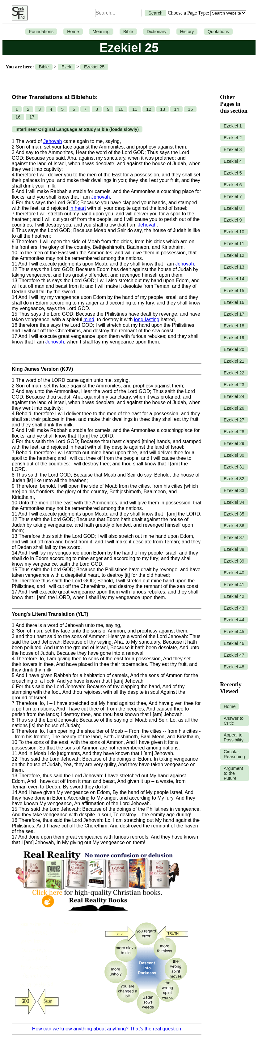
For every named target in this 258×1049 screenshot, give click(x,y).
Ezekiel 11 (234, 243)
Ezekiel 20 (234, 349)
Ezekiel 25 (94, 66)
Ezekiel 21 (234, 361)
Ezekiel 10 (234, 231)
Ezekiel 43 (234, 608)
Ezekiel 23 (234, 384)
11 (134, 109)
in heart (78, 208)
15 (190, 109)
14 (176, 109)
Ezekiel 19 (234, 337)
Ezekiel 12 (234, 255)
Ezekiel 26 (234, 408)
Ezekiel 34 (234, 502)
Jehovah (52, 141)
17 (31, 116)
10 (120, 109)
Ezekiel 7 (233, 196)
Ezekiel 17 (234, 314)
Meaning (101, 31)
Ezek (66, 66)
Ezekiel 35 (234, 514)
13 (162, 109)
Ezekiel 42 (234, 596)
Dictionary (157, 31)
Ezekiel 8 (233, 208)
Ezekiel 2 (233, 137)
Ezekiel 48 (234, 666)
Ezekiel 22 (234, 372)
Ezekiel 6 (233, 184)
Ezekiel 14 (234, 278)
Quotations (218, 31)
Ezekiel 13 (234, 267)
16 (17, 116)
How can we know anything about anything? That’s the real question (106, 1028)
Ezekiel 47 (234, 655)
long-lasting (146, 319)
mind (88, 319)
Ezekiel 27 (234, 419)
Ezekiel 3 (233, 149)
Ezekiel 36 (234, 525)
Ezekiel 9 (233, 220)
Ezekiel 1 (233, 125)
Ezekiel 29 (234, 443)
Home (73, 31)
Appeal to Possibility (233, 737)
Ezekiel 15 (234, 290)
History (187, 31)
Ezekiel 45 (234, 631)
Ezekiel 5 (233, 173)
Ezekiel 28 (234, 431)
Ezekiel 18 (234, 325)
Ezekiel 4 (233, 161)
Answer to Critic (233, 721)
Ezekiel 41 (234, 584)
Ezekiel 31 (234, 466)
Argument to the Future (233, 773)
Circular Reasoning (234, 754)
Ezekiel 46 (234, 643)
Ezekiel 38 (234, 549)
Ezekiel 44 (234, 619)
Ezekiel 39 (234, 561)
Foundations (41, 31)
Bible (128, 31)
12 (148, 109)
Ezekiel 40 (234, 572)
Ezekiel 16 (234, 302)
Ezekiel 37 (234, 537)
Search (155, 13)
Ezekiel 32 (234, 478)
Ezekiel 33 (234, 490)
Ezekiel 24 (234, 396)
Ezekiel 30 (234, 455)
